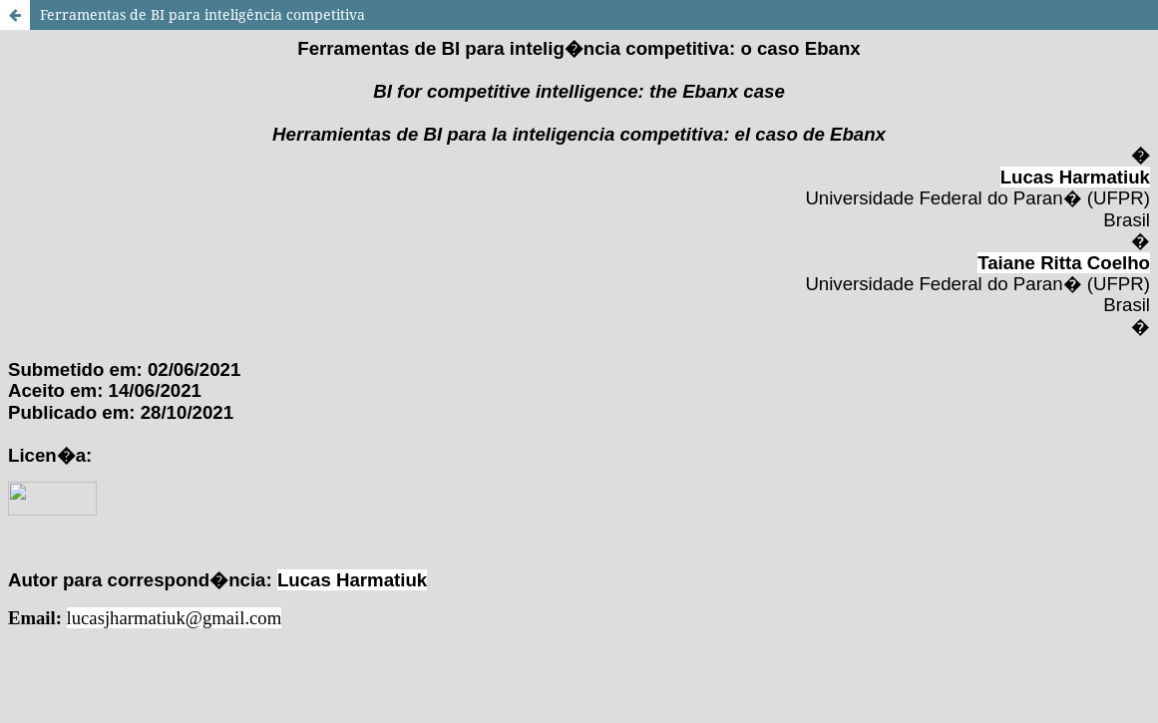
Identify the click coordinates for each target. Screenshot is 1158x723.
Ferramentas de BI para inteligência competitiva (202, 14)
